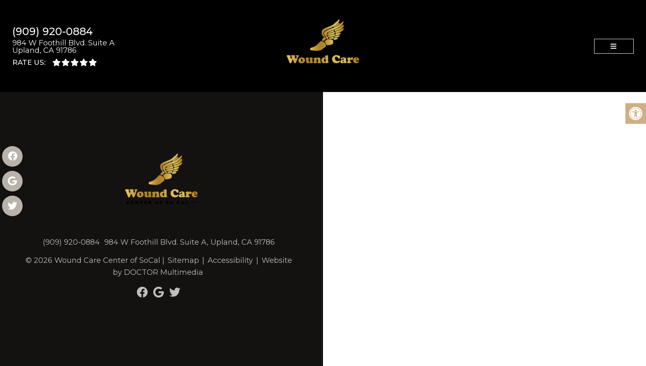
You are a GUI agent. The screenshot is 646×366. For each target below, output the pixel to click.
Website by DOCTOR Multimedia (202, 266)
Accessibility (230, 260)
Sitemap (183, 260)
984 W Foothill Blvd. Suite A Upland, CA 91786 (63, 46)
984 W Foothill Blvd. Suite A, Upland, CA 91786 (189, 242)
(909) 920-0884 (52, 31)
